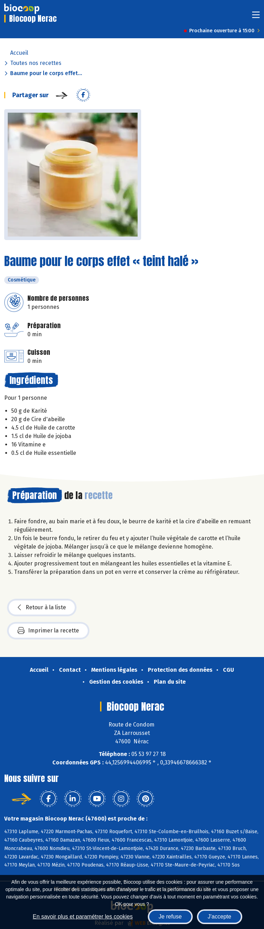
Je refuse (170, 917)
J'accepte (219, 917)
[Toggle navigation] (256, 17)
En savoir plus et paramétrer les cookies (83, 917)
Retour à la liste (42, 607)
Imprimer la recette (48, 630)
